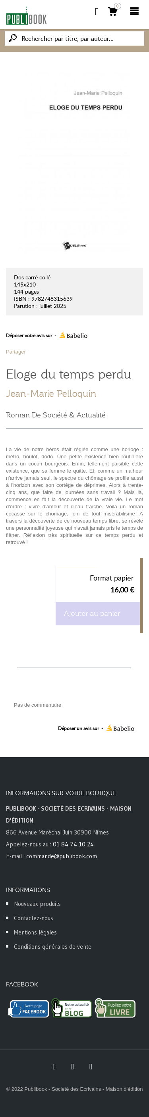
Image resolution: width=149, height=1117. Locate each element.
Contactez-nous (33, 918)
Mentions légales (35, 932)
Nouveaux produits (37, 903)
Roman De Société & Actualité (56, 415)
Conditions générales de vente (52, 946)
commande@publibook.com (61, 856)
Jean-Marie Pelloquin (51, 393)
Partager (16, 352)
